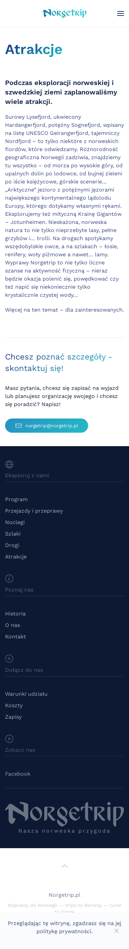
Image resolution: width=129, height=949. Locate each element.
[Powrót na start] (64, 13)
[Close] (116, 930)
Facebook (17, 774)
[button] (120, 13)
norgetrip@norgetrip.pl (46, 425)
